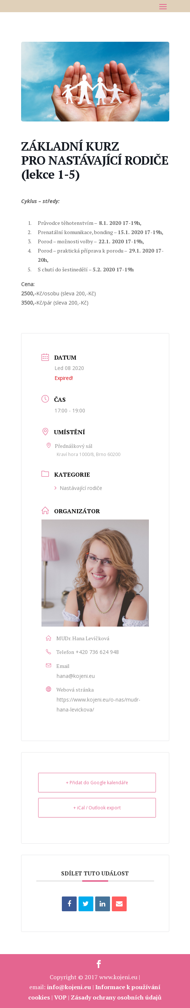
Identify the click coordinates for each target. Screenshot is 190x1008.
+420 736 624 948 (97, 651)
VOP (60, 997)
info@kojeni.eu (69, 987)
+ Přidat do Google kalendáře (97, 782)
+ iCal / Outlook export (97, 808)
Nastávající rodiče (78, 487)
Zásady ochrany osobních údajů (116, 997)
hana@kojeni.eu (76, 675)
